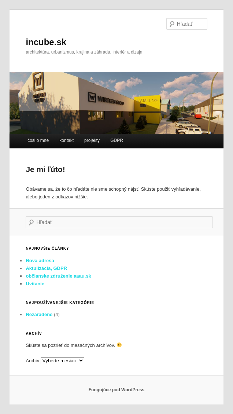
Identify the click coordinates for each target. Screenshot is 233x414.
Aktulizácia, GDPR (46, 268)
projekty (92, 140)
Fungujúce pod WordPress (116, 389)
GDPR (116, 140)
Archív (32, 360)
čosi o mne (38, 140)
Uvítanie (35, 283)
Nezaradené (39, 314)
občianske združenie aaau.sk (58, 276)
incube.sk (46, 42)
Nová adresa (40, 260)
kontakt (66, 140)
